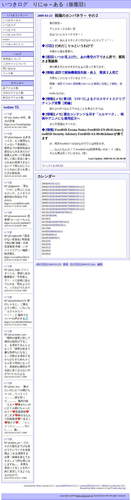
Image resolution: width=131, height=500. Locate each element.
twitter (6, 39)
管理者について (12, 58)
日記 (50, 45)
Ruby (93, 488)
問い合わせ (9, 68)
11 (54, 183)
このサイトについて (14, 63)
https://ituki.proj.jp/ (84, 495)
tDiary (39, 485)
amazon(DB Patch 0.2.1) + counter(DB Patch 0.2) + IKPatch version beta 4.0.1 (90, 485)
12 (58, 183)
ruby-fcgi (121, 488)
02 (51, 186)
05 (61, 186)
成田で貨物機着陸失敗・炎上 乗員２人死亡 (86, 72)
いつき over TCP (12, 34)
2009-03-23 (44, 15)
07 (67, 186)
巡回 (50, 57)
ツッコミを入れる (52, 165)
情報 (50, 72)
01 (48, 186)
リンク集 (8, 73)
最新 (65, 264)
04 (48, 183)
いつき (8, 113)
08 (70, 186)
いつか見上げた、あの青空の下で (79, 57)
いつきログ (15, 4)
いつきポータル (12, 20)
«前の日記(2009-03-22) (48, 264)
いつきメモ (9, 29)
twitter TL (11, 107)
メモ (58, 99)
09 (73, 186)
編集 (99, 264)
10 (51, 183)
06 (64, 186)
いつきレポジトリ (13, 44)
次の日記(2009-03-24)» (82, 264)
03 (54, 186)
